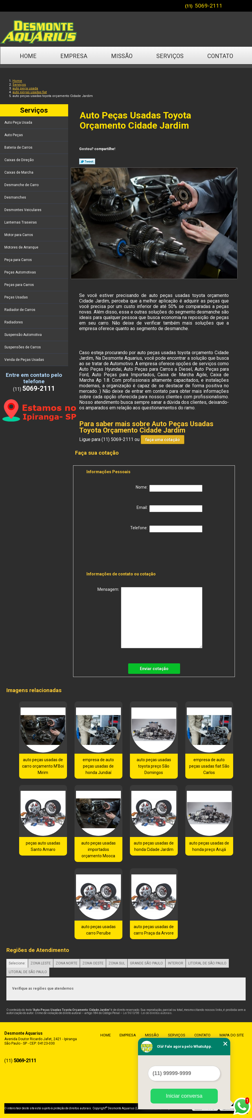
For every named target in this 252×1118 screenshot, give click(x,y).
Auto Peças (14, 135)
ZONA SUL (116, 963)
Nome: (169, 488)
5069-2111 (208, 5)
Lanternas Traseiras (21, 222)
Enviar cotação (154, 668)
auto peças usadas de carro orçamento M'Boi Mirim (43, 766)
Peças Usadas (16, 297)
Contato (220, 56)
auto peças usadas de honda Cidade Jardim (154, 846)
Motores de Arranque (21, 247)
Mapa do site (230, 1035)
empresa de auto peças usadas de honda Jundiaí (98, 766)
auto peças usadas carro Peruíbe (98, 929)
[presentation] (123, 553)
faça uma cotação (162, 439)
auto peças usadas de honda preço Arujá (209, 846)
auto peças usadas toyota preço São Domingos (154, 766)
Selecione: (17, 963)
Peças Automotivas (20, 272)
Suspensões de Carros (23, 347)
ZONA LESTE (40, 963)
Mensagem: (149, 617)
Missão (122, 56)
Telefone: (166, 528)
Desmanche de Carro (21, 185)
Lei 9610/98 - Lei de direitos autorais (147, 1013)
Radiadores (14, 322)
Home (28, 56)
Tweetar (87, 161)
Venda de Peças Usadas (24, 360)
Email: (169, 508)
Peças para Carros (19, 285)
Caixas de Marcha (19, 172)
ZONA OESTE (93, 963)
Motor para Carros (19, 235)
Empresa (73, 56)
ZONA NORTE (66, 963)
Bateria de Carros (18, 147)
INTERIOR (175, 963)
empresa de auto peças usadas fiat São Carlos (209, 766)
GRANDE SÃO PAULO (146, 963)
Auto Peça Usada (18, 122)
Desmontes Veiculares (23, 210)
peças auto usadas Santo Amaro (43, 846)
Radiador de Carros (20, 310)
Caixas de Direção (19, 160)
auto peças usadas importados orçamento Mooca (98, 849)
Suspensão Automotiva (23, 335)
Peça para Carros (18, 260)
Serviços (170, 56)
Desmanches (15, 197)
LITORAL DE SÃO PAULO (207, 963)
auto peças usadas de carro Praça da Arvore (154, 929)
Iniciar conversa (184, 1096)
